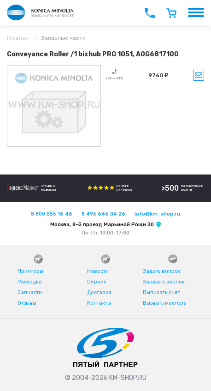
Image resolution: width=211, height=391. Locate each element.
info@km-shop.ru (157, 214)
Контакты (99, 303)
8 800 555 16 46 (51, 214)
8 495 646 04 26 (103, 214)
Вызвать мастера (165, 303)
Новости (98, 271)
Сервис (96, 282)
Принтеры (30, 271)
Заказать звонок (164, 282)
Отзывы (27, 303)
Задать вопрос (162, 271)
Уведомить (198, 75)
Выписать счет (161, 292)
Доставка (99, 292)
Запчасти (30, 292)
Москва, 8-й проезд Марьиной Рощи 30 (102, 225)
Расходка (30, 282)
